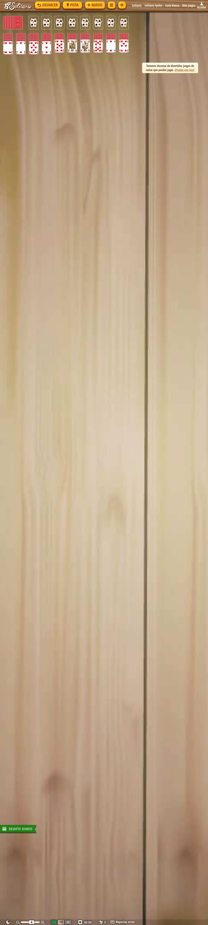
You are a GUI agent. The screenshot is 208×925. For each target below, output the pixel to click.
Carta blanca (172, 5)
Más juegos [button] (189, 5)
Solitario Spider (153, 5)
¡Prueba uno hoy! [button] (184, 70)
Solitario (137, 5)
